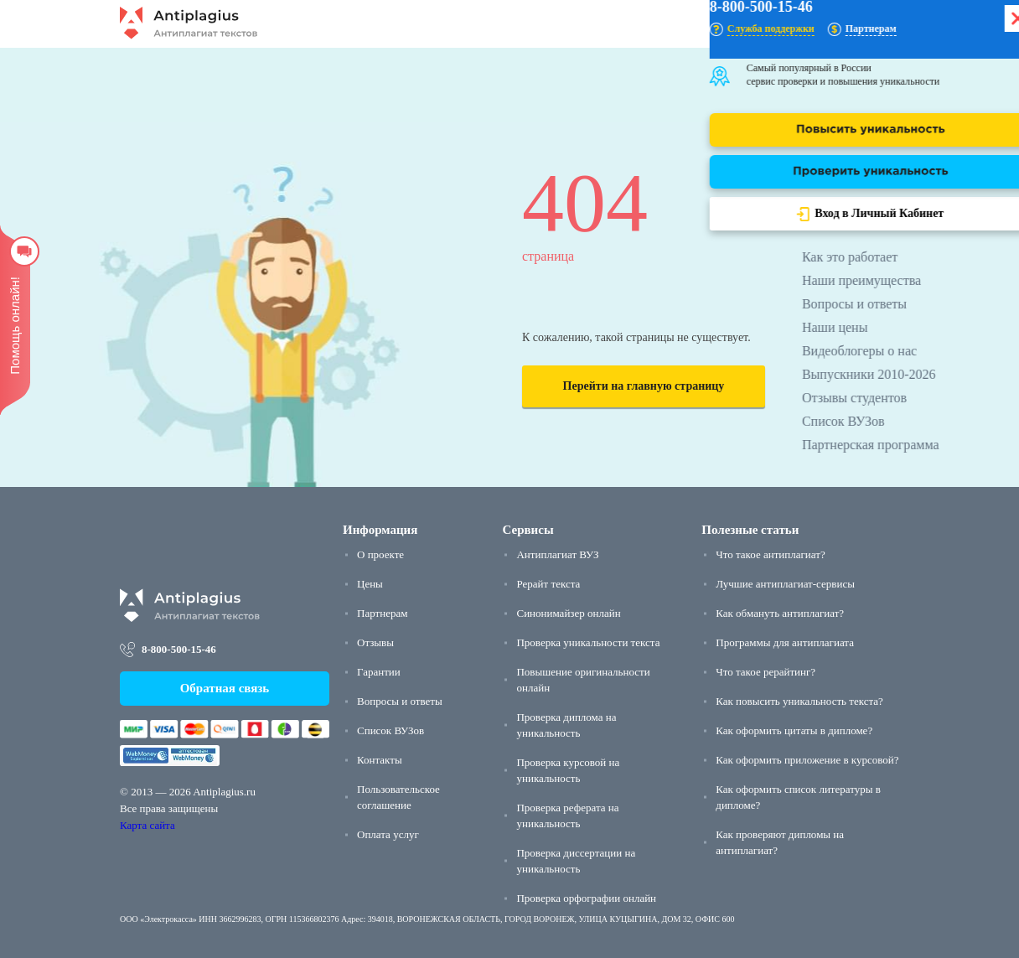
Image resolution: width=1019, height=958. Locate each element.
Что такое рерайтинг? (765, 671)
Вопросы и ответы (399, 701)
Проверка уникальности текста (588, 642)
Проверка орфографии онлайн (586, 898)
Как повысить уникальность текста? (799, 701)
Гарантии (379, 671)
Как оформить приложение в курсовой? (807, 759)
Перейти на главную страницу (644, 386)
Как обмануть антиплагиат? (780, 613)
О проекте (380, 554)
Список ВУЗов (390, 730)
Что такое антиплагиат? (770, 554)
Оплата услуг (388, 834)
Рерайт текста (548, 583)
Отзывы (375, 642)
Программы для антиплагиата (785, 642)
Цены (370, 583)
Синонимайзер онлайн (568, 613)
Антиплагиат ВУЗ (557, 554)
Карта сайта (147, 825)
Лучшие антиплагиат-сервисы (785, 583)
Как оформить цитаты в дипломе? (794, 730)
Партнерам (382, 613)
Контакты (379, 759)
